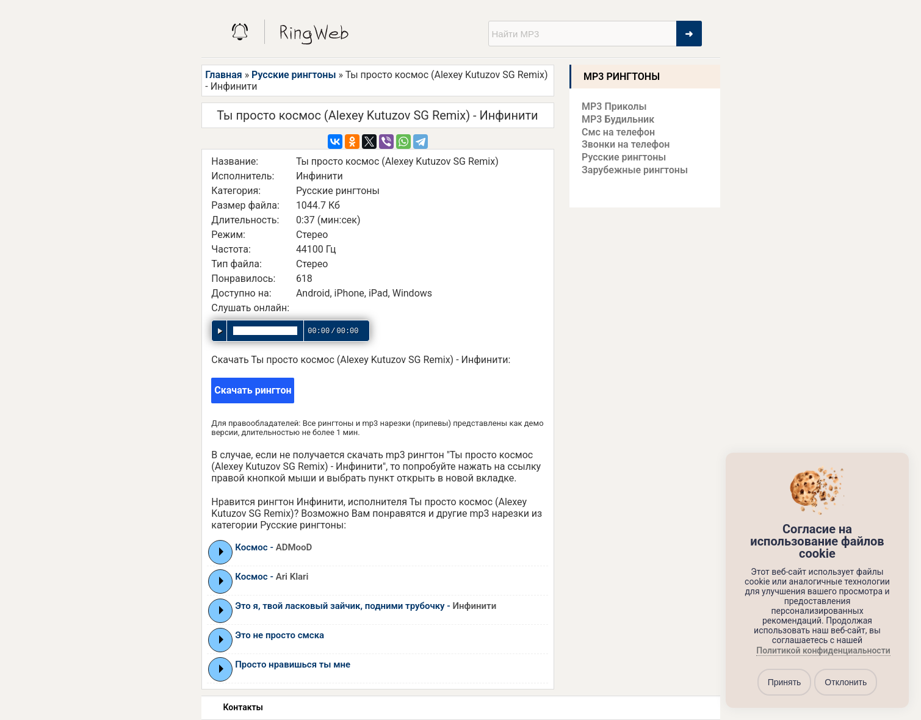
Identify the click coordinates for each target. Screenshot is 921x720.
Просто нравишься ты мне (292, 664)
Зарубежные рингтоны (635, 170)
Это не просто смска (279, 635)
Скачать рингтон (252, 390)
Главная (223, 75)
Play (221, 551)
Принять (784, 682)
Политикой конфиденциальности (823, 651)
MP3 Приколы (614, 106)
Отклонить (846, 682)
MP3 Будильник (618, 119)
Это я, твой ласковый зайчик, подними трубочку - (365, 605)
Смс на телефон (618, 132)
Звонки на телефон (626, 144)
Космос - (273, 547)
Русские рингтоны (293, 75)
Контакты (243, 707)
